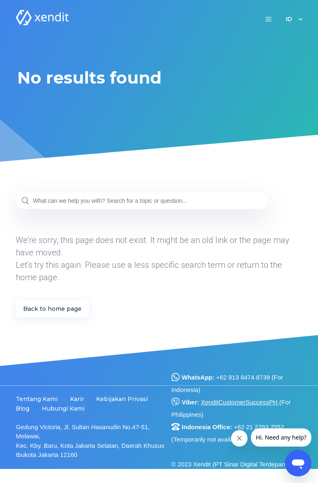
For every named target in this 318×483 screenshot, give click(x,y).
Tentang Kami (37, 399)
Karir (77, 399)
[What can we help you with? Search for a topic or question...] (142, 200)
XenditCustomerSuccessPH (240, 402)
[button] (268, 19)
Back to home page (52, 308)
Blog (22, 408)
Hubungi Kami (63, 408)
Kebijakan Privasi (122, 399)
